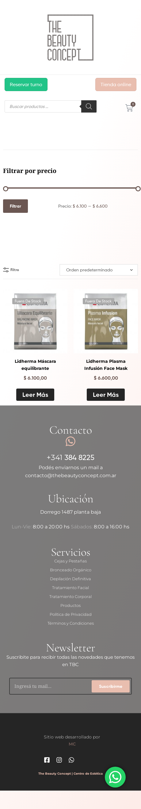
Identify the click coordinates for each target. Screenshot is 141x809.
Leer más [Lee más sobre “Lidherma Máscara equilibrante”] (35, 394)
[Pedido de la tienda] (98, 270)
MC (72, 744)
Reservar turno (26, 84)
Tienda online (116, 84)
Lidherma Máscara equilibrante (35, 364)
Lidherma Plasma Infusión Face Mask (106, 364)
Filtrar (15, 206)
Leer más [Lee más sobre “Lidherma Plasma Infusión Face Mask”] (106, 394)
